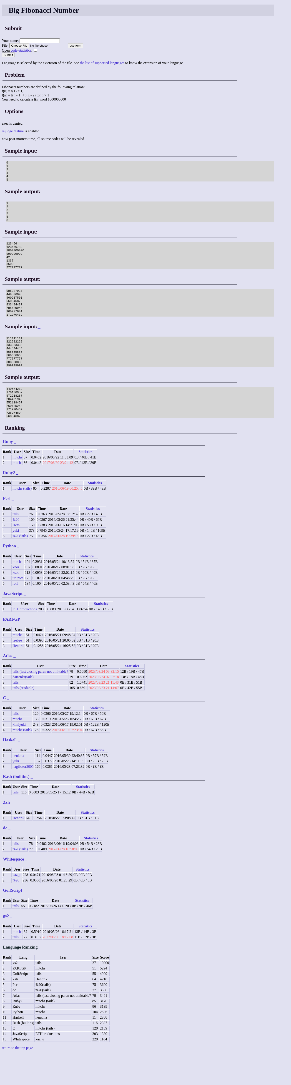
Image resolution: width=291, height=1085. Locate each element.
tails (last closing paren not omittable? (40, 703)
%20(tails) (20, 567)
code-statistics (21, 50)
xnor (16, 598)
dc (5, 859)
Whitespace (13, 890)
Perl (6, 529)
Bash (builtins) (16, 808)
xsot (16, 604)
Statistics (85, 483)
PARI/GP (11, 650)
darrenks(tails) (23, 708)
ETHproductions (25, 640)
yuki (16, 562)
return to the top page (17, 1079)
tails (16, 545)
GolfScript (12, 921)
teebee (17, 672)
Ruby (8, 473)
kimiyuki (19, 756)
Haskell (10, 771)
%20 (16, 551)
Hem (16, 556)
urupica (18, 609)
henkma (18, 787)
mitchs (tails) (22, 520)
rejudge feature (13, 131)
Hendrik (18, 677)
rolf (15, 615)
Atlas (8, 687)
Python (9, 577)
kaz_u (17, 906)
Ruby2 (9, 504)
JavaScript (13, 624)
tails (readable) (23, 719)
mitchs (17, 489)
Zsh (6, 833)
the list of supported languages (102, 63)
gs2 (6, 947)
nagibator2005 (23, 798)
